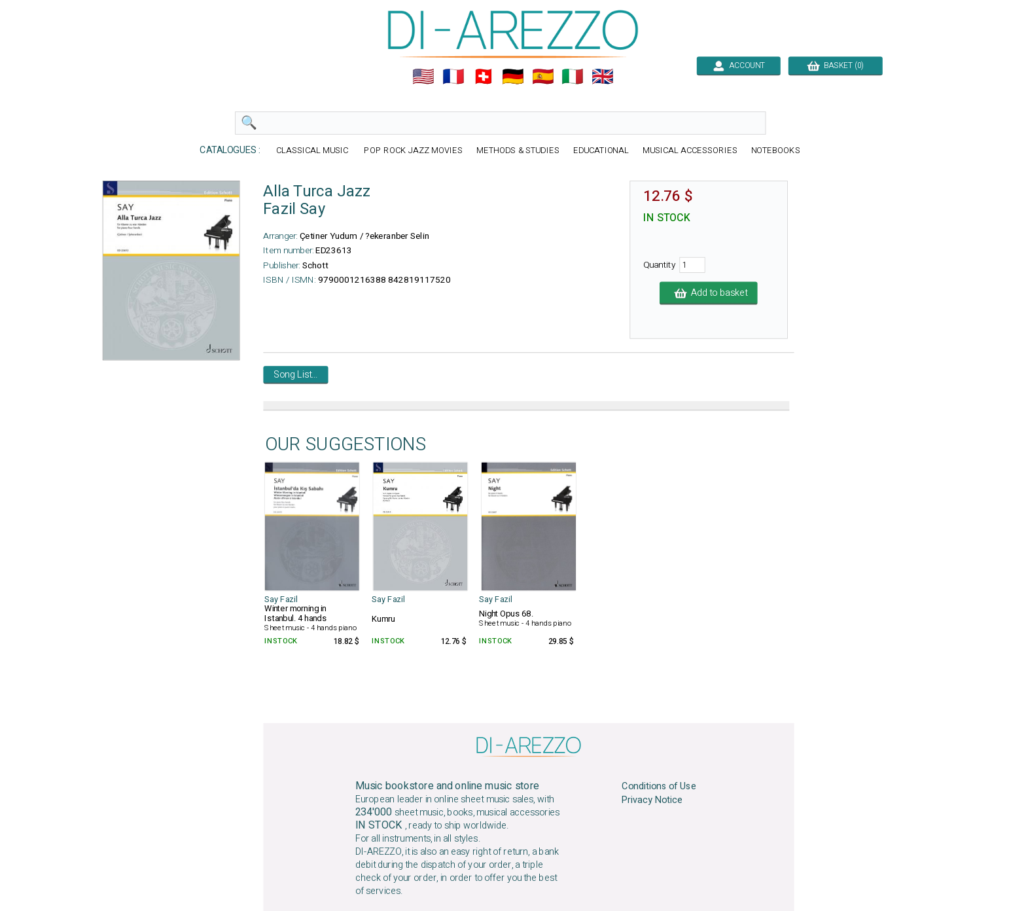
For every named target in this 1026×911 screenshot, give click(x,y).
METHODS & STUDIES (517, 151)
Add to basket (708, 293)
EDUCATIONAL (601, 151)
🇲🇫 (453, 76)
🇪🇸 (543, 76)
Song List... (295, 375)
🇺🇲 (423, 76)
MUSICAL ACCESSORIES (690, 151)
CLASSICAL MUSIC (313, 151)
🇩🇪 (513, 76)
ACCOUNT (738, 65)
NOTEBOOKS (775, 151)
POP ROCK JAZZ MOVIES (413, 151)
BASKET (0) (835, 65)
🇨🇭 (483, 76)
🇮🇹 (572, 76)
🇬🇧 (603, 76)
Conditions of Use (659, 786)
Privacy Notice (652, 800)
